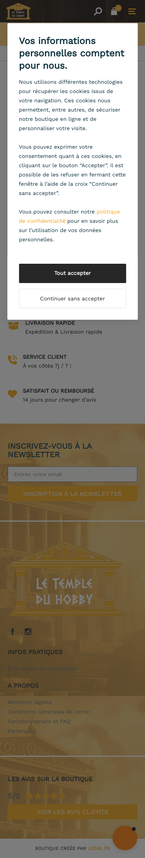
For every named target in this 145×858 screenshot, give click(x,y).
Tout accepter (72, 273)
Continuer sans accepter (72, 299)
